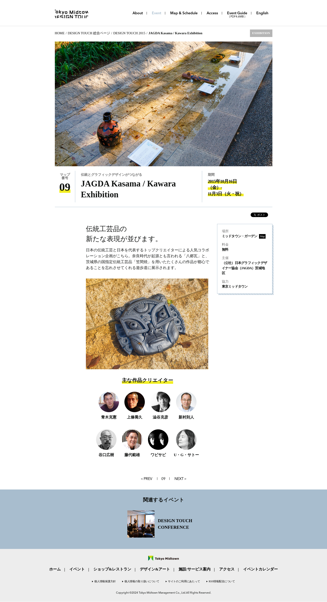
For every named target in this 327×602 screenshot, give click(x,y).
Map (262, 236)
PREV (148, 479)
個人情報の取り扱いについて (141, 581)
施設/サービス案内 (195, 569)
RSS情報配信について (222, 581)
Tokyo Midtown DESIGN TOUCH (76, 13)
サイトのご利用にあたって (184, 581)
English (262, 13)
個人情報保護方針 (104, 581)
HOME (60, 33)
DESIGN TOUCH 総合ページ (89, 33)
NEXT (179, 479)
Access (212, 13)
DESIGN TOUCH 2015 (129, 33)
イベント (77, 569)
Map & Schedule (184, 13)
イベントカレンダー (260, 569)
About (138, 13)
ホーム (55, 569)
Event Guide (237, 15)
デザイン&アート (155, 569)
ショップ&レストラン (112, 569)
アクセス (227, 569)
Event (156, 13)
